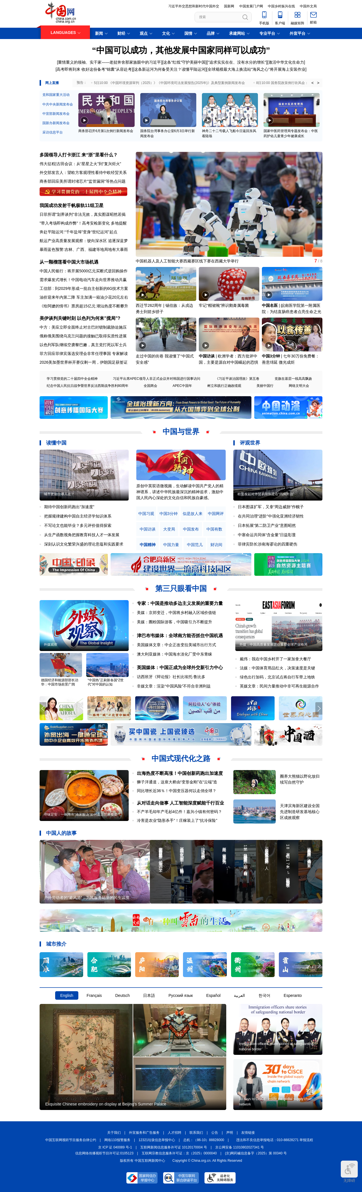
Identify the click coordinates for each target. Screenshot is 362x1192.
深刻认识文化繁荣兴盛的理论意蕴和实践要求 (83, 544)
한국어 (264, 995)
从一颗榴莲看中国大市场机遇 (69, 262)
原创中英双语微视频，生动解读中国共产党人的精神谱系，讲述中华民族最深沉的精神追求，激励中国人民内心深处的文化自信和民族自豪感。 (179, 492)
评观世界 (250, 443)
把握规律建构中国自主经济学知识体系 (77, 516)
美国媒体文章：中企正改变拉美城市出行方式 (176, 645)
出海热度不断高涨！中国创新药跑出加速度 (180, 773)
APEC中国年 (182, 386)
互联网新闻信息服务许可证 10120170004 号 (173, 1147)
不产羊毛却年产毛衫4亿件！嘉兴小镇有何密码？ (179, 811)
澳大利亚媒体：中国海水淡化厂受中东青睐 (174, 654)
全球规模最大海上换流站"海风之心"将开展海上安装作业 (256, 69)
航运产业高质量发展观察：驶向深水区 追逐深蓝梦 (84, 240)
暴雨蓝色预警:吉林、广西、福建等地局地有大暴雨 (84, 249)
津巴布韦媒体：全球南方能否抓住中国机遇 (180, 635)
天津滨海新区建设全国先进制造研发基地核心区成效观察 (300, 811)
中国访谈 (207, 356)
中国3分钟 (271, 356)
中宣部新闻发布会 (56, 114)
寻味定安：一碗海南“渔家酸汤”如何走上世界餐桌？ (82, 814)
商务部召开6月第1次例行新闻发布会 (105, 131)
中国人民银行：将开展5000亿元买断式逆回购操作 (84, 271)
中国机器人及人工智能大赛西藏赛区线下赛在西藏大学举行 (187, 261)
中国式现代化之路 (181, 758)
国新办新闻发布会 (56, 123)
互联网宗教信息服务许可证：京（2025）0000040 (179, 1153)
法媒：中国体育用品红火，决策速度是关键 (277, 668)
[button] (318, 202)
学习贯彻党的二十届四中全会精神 (72, 379)
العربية (239, 995)
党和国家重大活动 (56, 95)
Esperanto (293, 995)
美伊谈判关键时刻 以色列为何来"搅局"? (80, 318)
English (66, 995)
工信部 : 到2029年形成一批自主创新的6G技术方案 (84, 288)
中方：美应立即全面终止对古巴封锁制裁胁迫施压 (83, 327)
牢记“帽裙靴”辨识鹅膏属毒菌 (224, 305)
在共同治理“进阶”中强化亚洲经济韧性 (271, 516)
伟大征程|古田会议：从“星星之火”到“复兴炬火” (80, 163)
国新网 (229, 6)
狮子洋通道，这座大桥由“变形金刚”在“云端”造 (177, 782)
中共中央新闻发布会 (57, 104)
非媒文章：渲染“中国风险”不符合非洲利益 (174, 686)
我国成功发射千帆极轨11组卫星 (72, 205)
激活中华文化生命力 (286, 62)
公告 (214, 1133)
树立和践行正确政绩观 (224, 386)
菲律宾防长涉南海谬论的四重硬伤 (267, 544)
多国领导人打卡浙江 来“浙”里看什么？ (79, 154)
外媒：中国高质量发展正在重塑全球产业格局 (273, 644)
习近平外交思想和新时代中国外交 (193, 6)
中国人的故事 (61, 833)
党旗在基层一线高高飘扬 (293, 379)
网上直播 (52, 83)
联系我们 (196, 1133)
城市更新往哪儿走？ (59, 494)
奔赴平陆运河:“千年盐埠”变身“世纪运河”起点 (78, 232)
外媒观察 (50, 644)
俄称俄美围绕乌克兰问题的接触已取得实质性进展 (83, 336)
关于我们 (114, 1133)
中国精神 (148, 545)
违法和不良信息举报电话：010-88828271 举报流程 (274, 1140)
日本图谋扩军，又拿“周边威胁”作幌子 (271, 507)
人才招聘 (174, 1133)
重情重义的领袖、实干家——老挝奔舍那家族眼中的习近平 (109, 62)
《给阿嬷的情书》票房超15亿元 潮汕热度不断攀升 (84, 306)
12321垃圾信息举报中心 (157, 1140)
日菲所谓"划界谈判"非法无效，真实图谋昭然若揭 (83, 214)
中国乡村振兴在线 (281, 6)
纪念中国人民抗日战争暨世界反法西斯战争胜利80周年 (87, 386)
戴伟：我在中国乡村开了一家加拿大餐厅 (275, 659)
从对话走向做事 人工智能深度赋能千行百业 (180, 803)
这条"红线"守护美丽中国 (184, 62)
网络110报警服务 (117, 1140)
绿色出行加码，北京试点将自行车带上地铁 (277, 677)
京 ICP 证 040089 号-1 (115, 1147)
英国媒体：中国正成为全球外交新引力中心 (180, 667)
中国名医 (270, 305)
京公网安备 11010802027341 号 (239, 1147)
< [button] (312, 83)
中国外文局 (308, 6)
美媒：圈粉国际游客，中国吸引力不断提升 (174, 622)
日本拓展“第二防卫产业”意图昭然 (267, 525)
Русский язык (181, 995)
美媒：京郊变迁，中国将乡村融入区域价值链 (176, 612)
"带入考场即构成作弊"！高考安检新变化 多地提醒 (83, 223)
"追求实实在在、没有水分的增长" (237, 62)
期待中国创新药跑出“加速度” (69, 507)
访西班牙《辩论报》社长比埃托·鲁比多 (171, 676)
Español (213, 995)
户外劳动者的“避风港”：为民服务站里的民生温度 (87, 897)
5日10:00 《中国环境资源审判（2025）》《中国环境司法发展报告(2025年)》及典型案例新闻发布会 (169, 83)
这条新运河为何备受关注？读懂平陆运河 (169, 69)
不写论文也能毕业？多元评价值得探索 (77, 525)
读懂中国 (56, 443)
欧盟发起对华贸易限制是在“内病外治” (266, 494)
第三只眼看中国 (181, 588)
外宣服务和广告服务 (144, 1133)
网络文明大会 (299, 386)
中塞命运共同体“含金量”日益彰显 (267, 535)
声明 (229, 1133)
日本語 (149, 995)
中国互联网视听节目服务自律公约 (70, 1140)
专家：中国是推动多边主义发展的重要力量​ (180, 603)
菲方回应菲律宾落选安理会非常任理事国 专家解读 (84, 353)
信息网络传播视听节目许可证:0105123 (104, 1153)
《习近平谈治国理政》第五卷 (237, 379)
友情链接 (248, 1133)
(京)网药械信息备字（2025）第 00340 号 (256, 1153)
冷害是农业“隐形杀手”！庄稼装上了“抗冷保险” (177, 820)
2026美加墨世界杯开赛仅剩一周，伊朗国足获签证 (84, 362)
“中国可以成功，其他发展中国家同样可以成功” (181, 50)
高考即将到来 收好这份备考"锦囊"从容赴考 (94, 69)
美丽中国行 (265, 386)
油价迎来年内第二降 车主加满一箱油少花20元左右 (84, 297)
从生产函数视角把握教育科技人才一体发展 (81, 535)
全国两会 (150, 386)
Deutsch (122, 995)
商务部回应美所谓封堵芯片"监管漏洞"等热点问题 (83, 181)
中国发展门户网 (251, 6)
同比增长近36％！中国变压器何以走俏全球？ (177, 790)
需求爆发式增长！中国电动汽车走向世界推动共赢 (83, 279)
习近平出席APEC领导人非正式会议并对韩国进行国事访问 (156, 379)
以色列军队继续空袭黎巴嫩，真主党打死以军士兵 (83, 344)
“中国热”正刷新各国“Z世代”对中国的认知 (106, 682)
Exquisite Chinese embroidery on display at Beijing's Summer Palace (105, 1104)
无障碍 (349, 1172)
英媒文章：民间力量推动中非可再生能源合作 (279, 686)
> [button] (318, 83)
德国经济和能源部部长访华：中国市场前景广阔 (59, 682)
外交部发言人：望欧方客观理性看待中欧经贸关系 (83, 172)
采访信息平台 (52, 132)
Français (94, 995)
